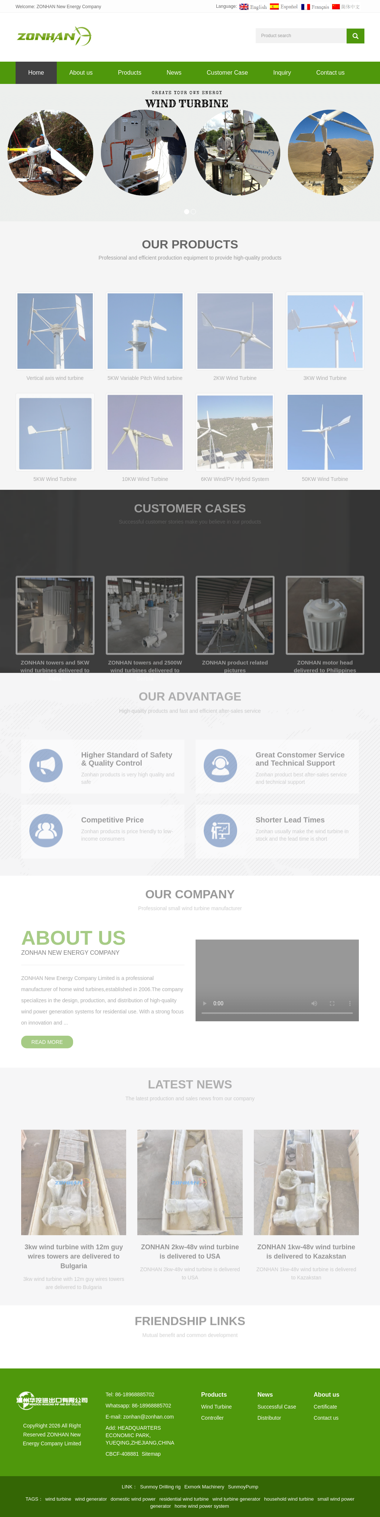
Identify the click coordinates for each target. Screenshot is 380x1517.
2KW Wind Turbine (235, 407)
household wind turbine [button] (289, 1499)
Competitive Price (112, 829)
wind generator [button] (91, 1499)
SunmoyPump (243, 1487)
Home (36, 72)
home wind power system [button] (201, 1506)
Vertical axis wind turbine (54, 407)
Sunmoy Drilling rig (160, 1487)
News (174, 72)
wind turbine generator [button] (236, 1499)
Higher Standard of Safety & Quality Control (127, 768)
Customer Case (227, 72)
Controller (212, 1418)
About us (81, 72)
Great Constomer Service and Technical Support (300, 768)
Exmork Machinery (204, 1487)
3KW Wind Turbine (325, 407)
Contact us (330, 72)
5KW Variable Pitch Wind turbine (145, 407)
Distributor (269, 1418)
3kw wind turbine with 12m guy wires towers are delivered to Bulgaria (73, 1268)
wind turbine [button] (58, 1499)
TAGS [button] (32, 1499)
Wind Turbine (216, 1407)
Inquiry (282, 72)
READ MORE (47, 1030)
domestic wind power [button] (133, 1499)
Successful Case (277, 1407)
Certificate (325, 1407)
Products (129, 72)
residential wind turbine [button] (184, 1499)
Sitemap (151, 1454)
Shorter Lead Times (290, 829)
